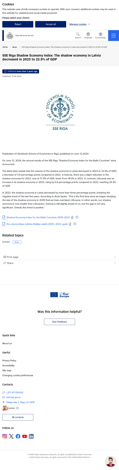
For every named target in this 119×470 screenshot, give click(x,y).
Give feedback (59, 321)
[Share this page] (59, 263)
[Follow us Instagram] (4, 436)
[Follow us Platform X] (11, 436)
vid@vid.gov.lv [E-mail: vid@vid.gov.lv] (13, 397)
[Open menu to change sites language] (88, 35)
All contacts (18, 417)
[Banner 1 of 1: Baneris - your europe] (59, 294)
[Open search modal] (77, 36)
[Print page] (59, 257)
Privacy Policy (9, 360)
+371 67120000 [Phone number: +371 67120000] (14, 392)
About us (7, 343)
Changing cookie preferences (17, 375)
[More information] (77, 217)
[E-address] (8, 408)
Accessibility (8, 365)
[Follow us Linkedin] (31, 436)
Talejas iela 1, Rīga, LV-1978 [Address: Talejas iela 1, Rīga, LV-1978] (20, 402)
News (17, 242)
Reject (18, 24)
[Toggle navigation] (113, 35)
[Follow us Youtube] (24, 436)
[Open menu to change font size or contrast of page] (100, 36)
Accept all (51, 24)
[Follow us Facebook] (18, 436)
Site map (6, 370)
